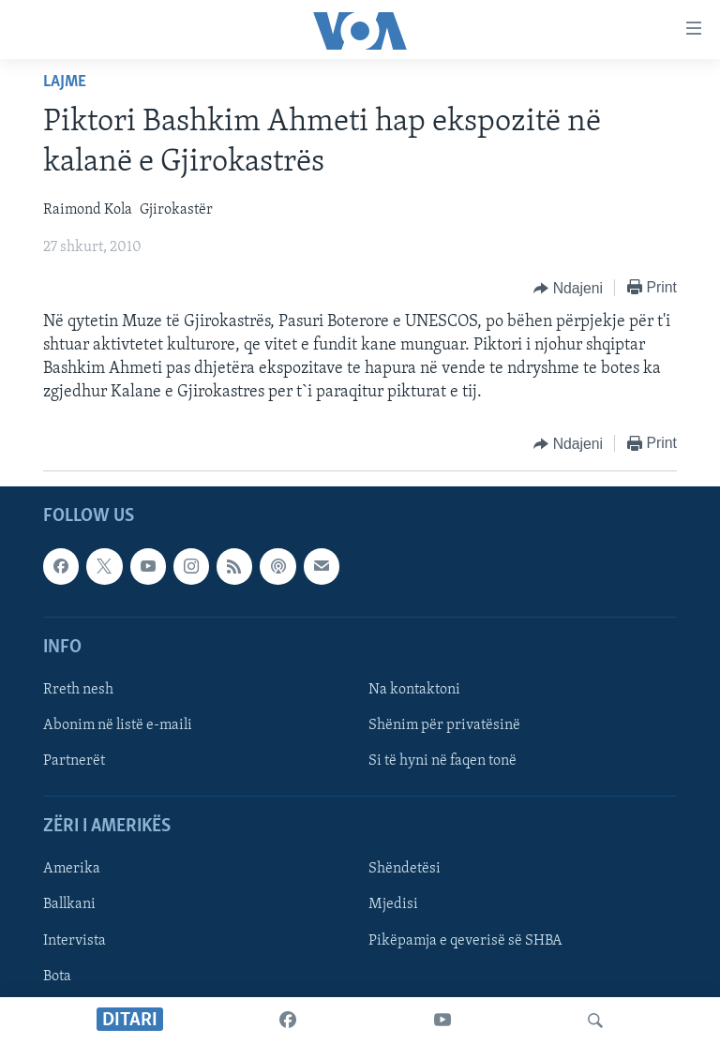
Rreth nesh (78, 689)
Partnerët (74, 760)
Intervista (74, 939)
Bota (57, 975)
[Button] (568, 288)
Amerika (71, 868)
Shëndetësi (404, 868)
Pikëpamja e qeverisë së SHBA (465, 939)
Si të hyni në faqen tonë (442, 760)
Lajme (64, 82)
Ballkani (69, 904)
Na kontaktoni (414, 689)
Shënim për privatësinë (444, 725)
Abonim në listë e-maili (117, 725)
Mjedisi (393, 904)
